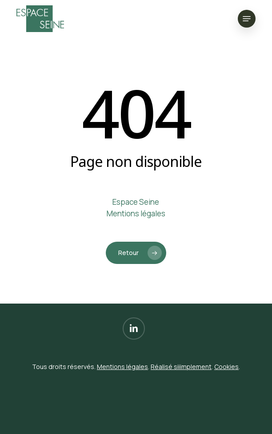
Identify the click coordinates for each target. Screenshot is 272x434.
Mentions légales (136, 213)
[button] (247, 18)
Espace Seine (135, 202)
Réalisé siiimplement (181, 366)
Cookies (226, 366)
